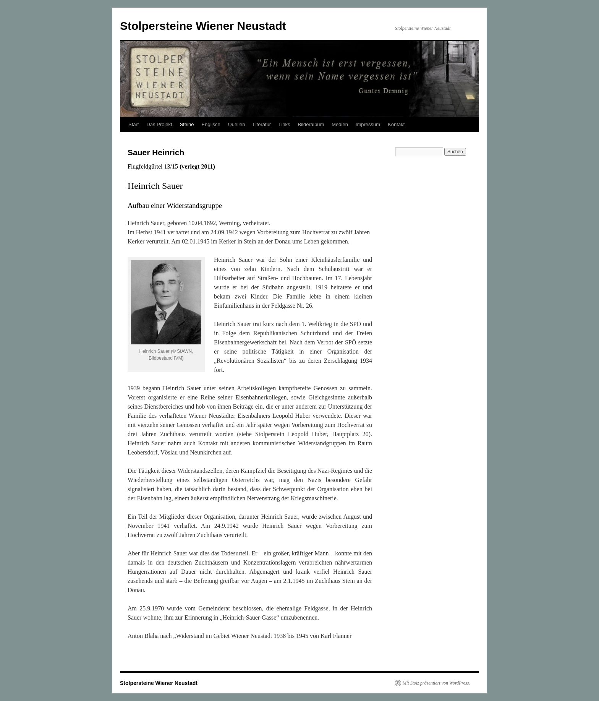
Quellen (236, 124)
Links (284, 124)
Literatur (262, 124)
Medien (340, 124)
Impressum (368, 124)
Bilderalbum (311, 124)
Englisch (211, 124)
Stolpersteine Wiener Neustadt (203, 25)
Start (133, 124)
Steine (187, 124)
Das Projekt (159, 124)
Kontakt (396, 124)
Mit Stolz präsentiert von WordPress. (436, 683)
